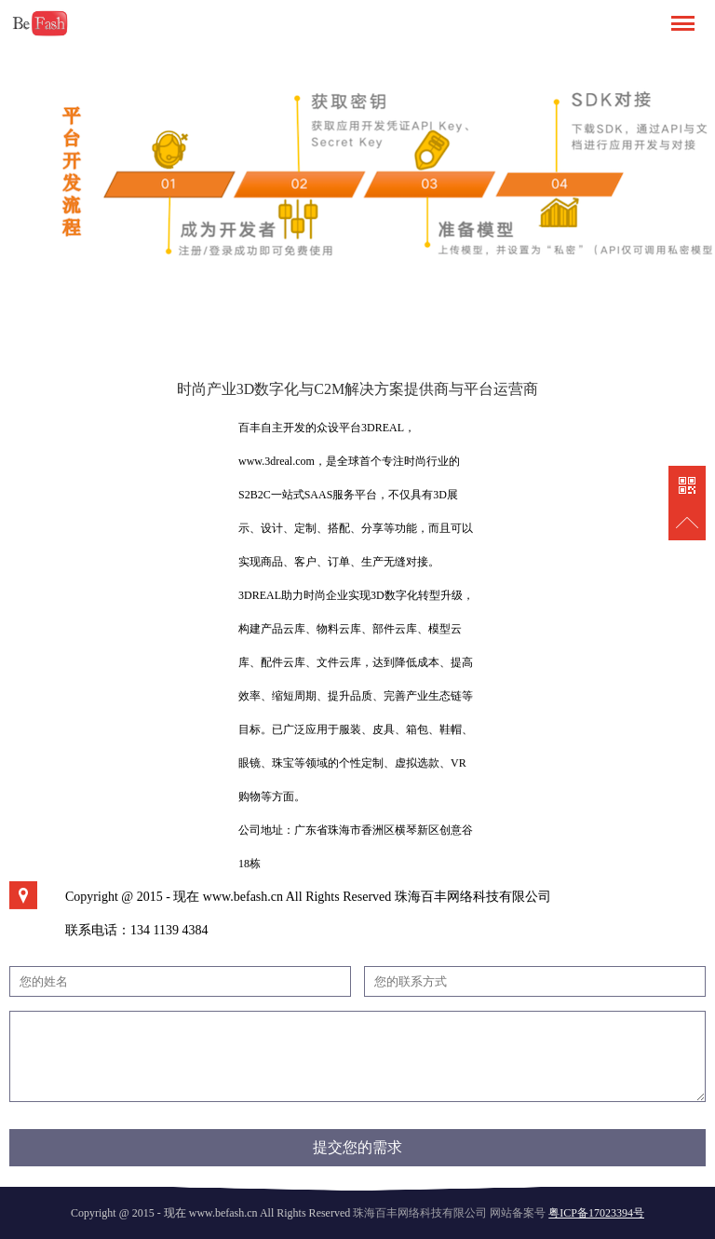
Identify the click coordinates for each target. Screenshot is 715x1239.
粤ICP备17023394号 (596, 1212)
